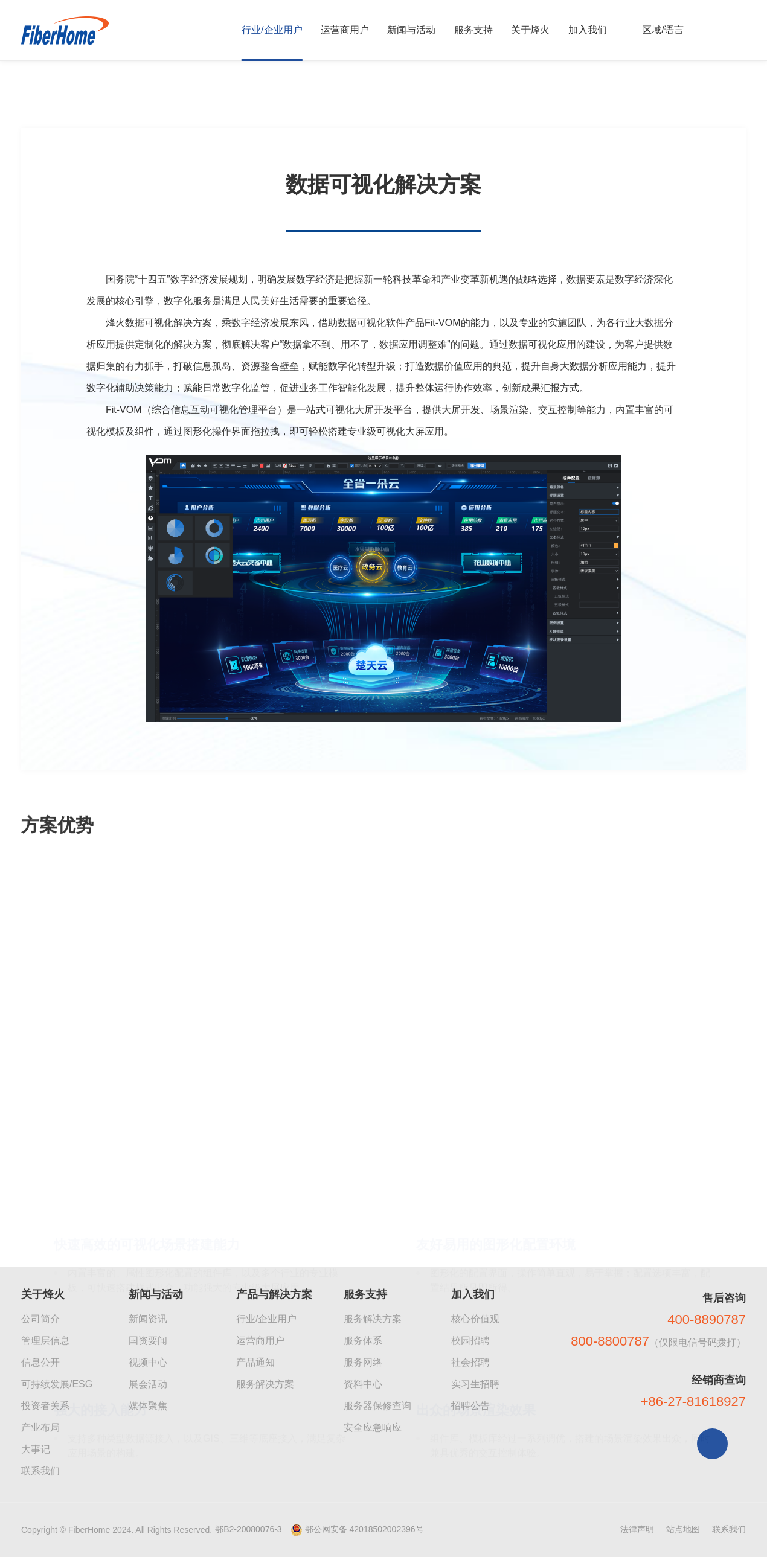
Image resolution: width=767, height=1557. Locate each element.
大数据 (135, 98)
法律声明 (637, 1529)
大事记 (35, 1449)
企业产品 (83, 98)
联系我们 (40, 1471)
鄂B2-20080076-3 (248, 1529)
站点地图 (683, 1529)
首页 (37, 98)
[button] (370, 1416)
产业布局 (40, 1427)
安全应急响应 (373, 1427)
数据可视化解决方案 (210, 98)
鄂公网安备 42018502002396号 (364, 1529)
